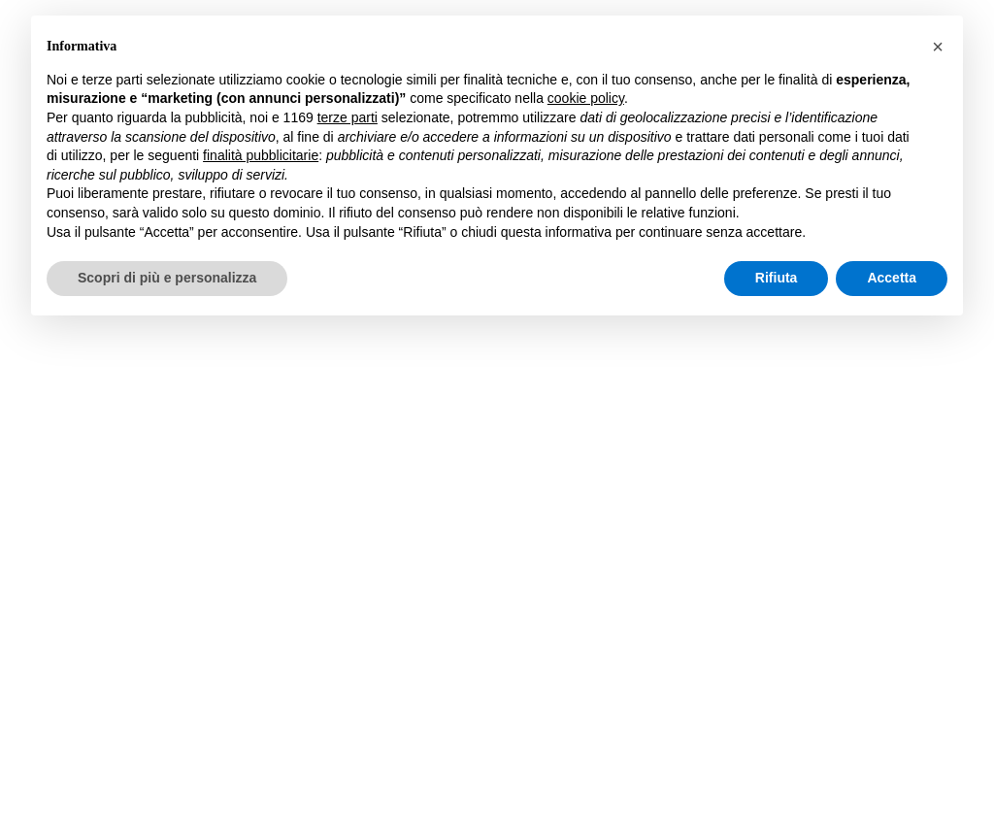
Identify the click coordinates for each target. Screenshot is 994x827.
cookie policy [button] (585, 98)
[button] (937, 46)
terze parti (347, 117)
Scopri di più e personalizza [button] (167, 277)
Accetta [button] (891, 277)
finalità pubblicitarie (260, 155)
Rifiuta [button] (776, 277)
